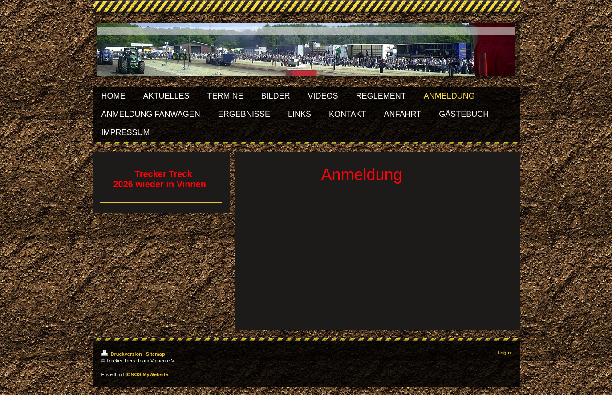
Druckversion (122, 354)
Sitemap (155, 354)
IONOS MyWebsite (147, 374)
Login (504, 352)
